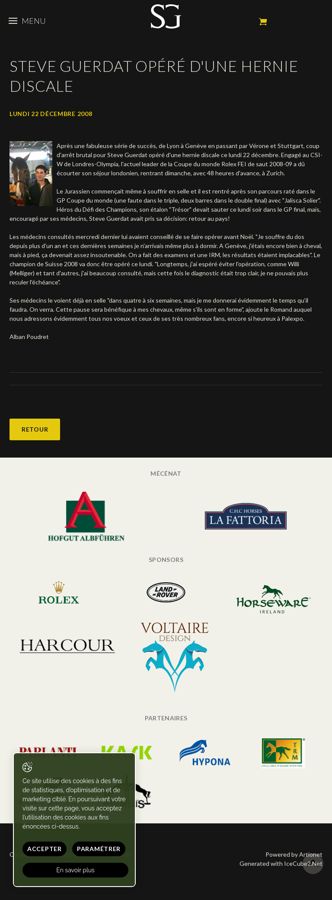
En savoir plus (75, 870)
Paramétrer (99, 848)
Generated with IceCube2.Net (280, 863)
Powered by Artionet (293, 854)
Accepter (44, 848)
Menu (27, 21)
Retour (35, 429)
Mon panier (263, 21)
